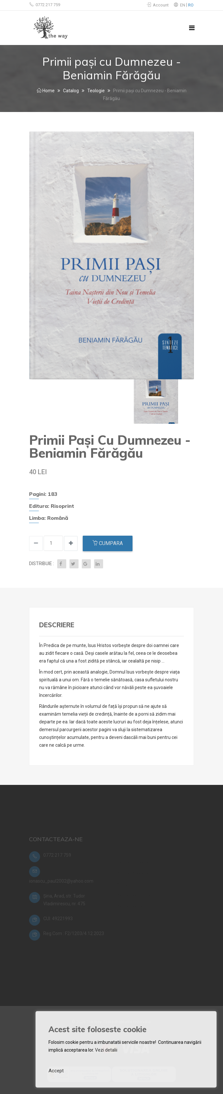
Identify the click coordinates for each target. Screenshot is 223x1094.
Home (46, 90)
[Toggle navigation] (192, 28)
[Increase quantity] (36, 543)
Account (158, 5)
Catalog (71, 90)
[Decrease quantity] (71, 543)
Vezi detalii (106, 1050)
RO (191, 5)
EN (183, 5)
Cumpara (107, 543)
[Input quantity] (53, 543)
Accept (56, 1071)
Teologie (96, 90)
